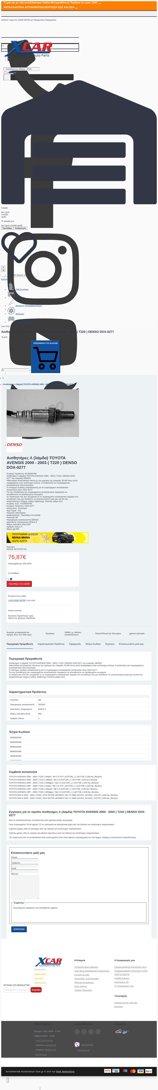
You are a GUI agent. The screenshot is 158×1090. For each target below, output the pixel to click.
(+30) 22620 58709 (16, 600)
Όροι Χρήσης (80, 991)
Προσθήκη (7, 228)
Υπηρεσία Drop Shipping (86, 971)
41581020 (51, 1050)
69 (46, 1050)
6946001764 (50, 1054)
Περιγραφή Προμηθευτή (20, 644)
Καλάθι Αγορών (121, 983)
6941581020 (83, 1049)
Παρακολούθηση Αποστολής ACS (130, 971)
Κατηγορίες (6, 279)
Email (13, 868)
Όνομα (14, 857)
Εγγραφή (36, 994)
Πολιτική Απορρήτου (84, 987)
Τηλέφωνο (15, 863)
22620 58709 (40, 978)
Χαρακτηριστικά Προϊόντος (51, 644)
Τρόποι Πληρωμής (83, 995)
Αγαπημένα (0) (121, 987)
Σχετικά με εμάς (81, 979)
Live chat (31, 600)
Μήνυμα (14, 874)
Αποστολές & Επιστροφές (86, 983)
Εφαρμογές (75, 644)
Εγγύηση (109, 644)
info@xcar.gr (40, 987)
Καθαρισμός (20, 228)
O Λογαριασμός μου (124, 990)
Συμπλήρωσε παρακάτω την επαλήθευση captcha (35, 912)
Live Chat (38, 983)
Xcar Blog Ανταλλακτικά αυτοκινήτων (91, 975)
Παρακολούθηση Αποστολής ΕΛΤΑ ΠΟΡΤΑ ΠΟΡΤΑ (131, 977)
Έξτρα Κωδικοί (93, 644)
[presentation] (36, 920)
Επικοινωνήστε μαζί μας (131, 644)
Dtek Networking (65, 1076)
